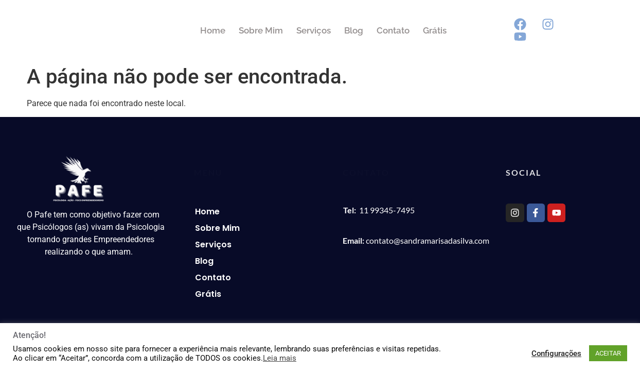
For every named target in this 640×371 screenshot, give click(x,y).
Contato (424, 30)
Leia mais (279, 358)
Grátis (466, 30)
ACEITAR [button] (608, 353)
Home (244, 30)
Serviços (345, 30)
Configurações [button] (556, 353)
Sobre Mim (292, 30)
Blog (385, 30)
